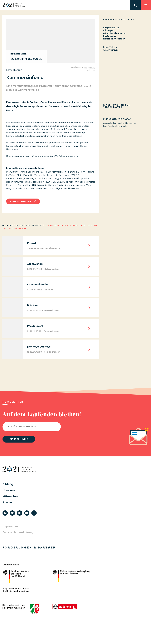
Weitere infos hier (21, 201)
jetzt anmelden (19, 439)
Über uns (8, 490)
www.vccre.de (111, 50)
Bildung (7, 484)
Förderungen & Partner (29, 547)
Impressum (10, 526)
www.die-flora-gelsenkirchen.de (119, 123)
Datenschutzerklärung (17, 532)
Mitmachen (10, 496)
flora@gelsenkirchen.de (115, 126)
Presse (7, 502)
